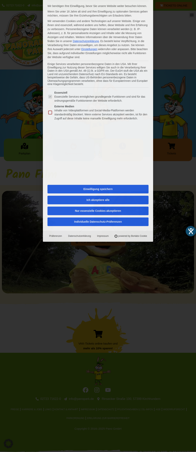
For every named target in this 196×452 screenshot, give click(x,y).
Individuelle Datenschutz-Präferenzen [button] (98, 139)
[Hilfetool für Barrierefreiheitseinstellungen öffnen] (191, 231)
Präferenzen (55, 153)
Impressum (103, 153)
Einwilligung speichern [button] (98, 106)
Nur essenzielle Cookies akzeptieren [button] (98, 128)
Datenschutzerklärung (79, 153)
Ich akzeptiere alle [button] (98, 117)
